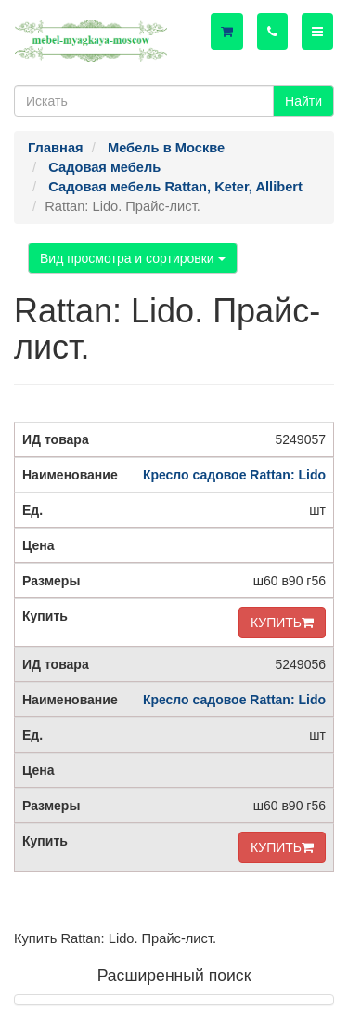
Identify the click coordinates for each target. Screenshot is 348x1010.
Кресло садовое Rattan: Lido (234, 474)
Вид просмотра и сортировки (133, 258)
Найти (303, 101)
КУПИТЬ (282, 622)
